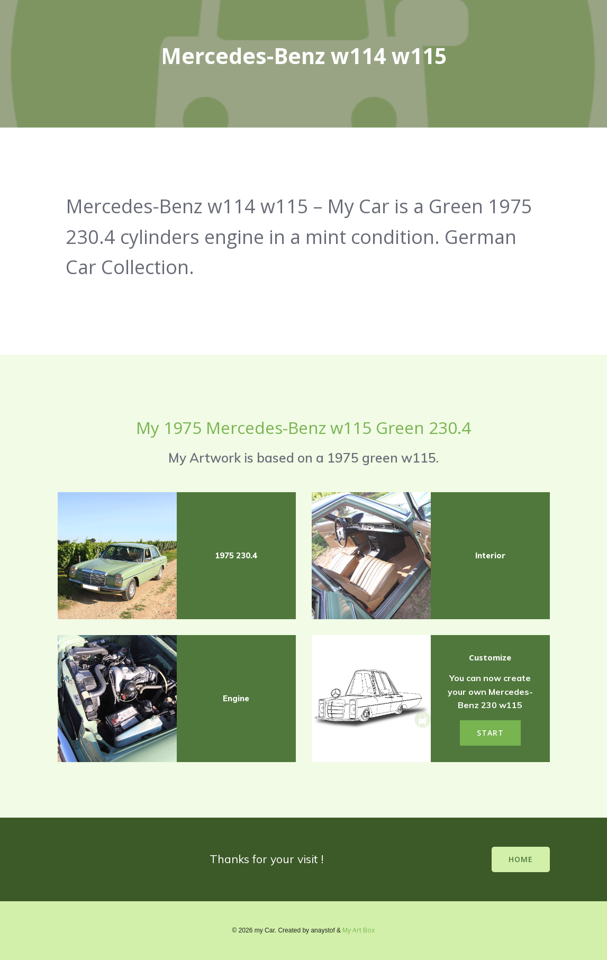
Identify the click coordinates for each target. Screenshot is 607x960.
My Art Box (358, 930)
